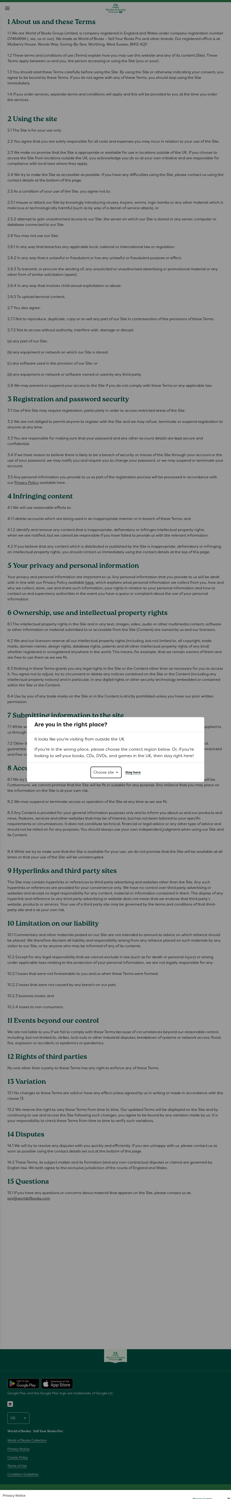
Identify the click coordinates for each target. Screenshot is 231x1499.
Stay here (133, 772)
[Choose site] (106, 772)
